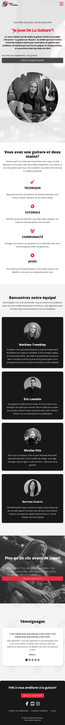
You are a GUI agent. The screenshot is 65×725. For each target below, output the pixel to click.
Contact (53, 711)
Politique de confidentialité (18, 711)
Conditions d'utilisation (39, 711)
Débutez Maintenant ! (33, 578)
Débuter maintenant (32, 60)
